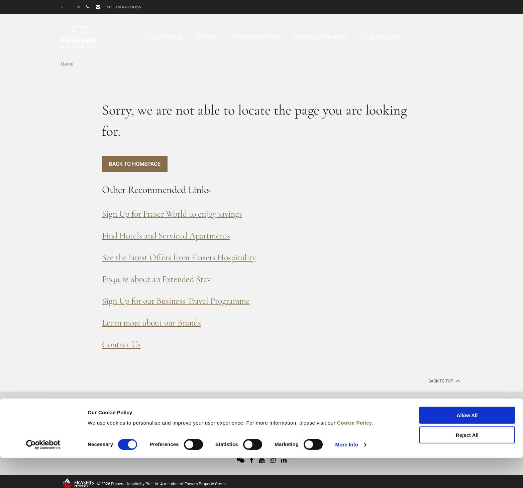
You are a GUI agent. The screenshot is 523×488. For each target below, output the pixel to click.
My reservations (124, 7)
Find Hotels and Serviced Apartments (166, 235)
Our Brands (381, 37)
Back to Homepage (135, 164)
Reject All (467, 406)
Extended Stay (256, 37)
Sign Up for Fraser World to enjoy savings (172, 214)
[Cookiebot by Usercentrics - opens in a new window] (43, 416)
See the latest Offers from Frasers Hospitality (179, 257)
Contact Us (121, 344)
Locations (164, 37)
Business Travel (321, 37)
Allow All (467, 386)
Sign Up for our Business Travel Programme (176, 301)
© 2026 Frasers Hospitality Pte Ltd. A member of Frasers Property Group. (162, 484)
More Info (346, 415)
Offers (207, 37)
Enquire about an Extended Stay (156, 279)
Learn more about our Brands (151, 323)
